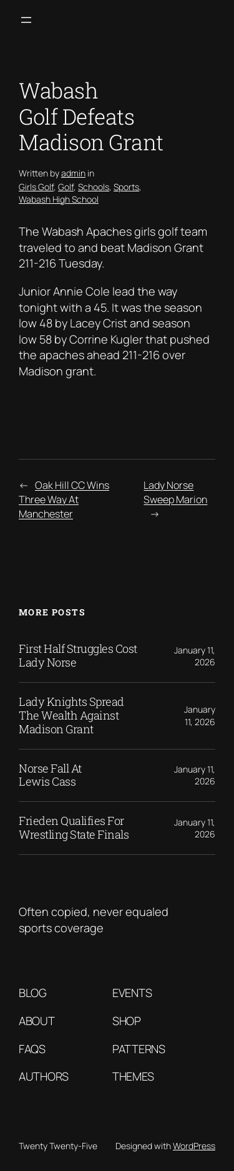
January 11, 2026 (194, 656)
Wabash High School (59, 199)
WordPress (194, 1146)
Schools (93, 187)
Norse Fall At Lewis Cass (50, 775)
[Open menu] (26, 19)
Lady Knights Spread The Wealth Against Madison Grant (71, 715)
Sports (126, 187)
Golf (66, 187)
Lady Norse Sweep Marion (175, 492)
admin (73, 173)
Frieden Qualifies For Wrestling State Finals (74, 828)
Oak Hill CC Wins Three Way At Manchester (64, 499)
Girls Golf (36, 187)
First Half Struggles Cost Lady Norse (78, 656)
